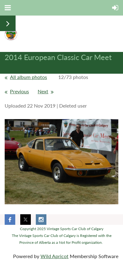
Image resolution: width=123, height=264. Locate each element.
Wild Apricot (54, 256)
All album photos (28, 77)
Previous (19, 91)
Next (43, 91)
